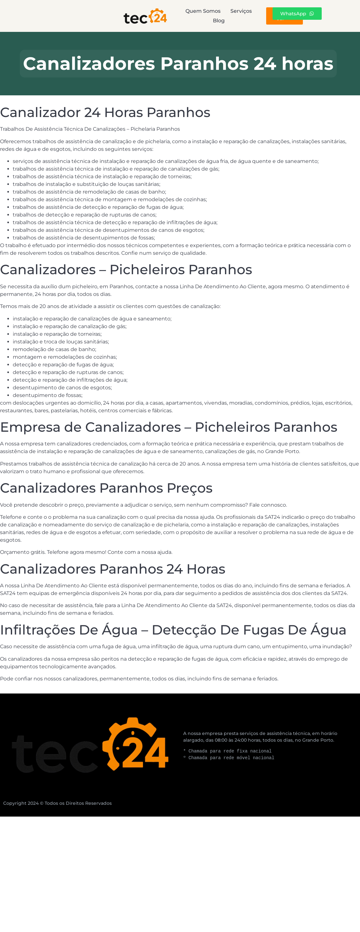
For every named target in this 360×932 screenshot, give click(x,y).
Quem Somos (124, 16)
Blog (227, 16)
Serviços (181, 16)
